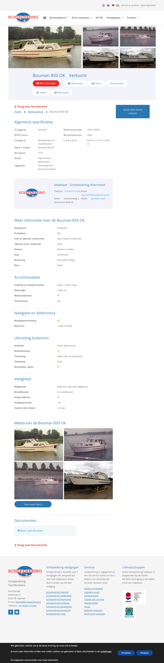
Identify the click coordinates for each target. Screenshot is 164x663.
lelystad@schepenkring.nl (28, 605)
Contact (137, 19)
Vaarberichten (91, 607)
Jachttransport (91, 599)
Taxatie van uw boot (94, 603)
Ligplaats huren (92, 596)
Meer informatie (47, 86)
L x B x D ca (70, 144)
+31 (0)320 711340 (27, 609)
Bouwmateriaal (73, 139)
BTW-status (21, 139)
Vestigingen (119, 19)
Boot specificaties (31, 534)
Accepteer (124, 652)
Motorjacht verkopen (94, 618)
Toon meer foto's (33, 508)
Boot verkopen (86, 19)
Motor (18, 162)
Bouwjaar (20, 157)
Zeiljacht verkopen (93, 614)
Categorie (20, 144)
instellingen (16, 654)
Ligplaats (19, 169)
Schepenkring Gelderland (58, 599)
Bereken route (98, 202)
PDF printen (77, 85)
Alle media (63, 95)
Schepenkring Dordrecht (58, 614)
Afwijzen (144, 652)
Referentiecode (73, 133)
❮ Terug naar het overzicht (30, 110)
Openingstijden (148, 5)
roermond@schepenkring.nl (95, 198)
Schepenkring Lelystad (57, 596)
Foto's (98, 85)
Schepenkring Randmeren (59, 610)
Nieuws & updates (130, 5)
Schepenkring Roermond (58, 603)
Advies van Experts (93, 592)
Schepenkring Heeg (55, 618)
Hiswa (87, 610)
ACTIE (105, 19)
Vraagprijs (20, 133)
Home (17, 115)
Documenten (117, 85)
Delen (42, 95)
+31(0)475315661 (72, 195)
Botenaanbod (63, 19)
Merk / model (22, 151)
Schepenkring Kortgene (57, 607)
